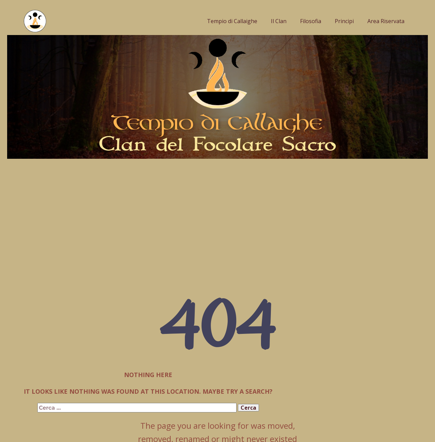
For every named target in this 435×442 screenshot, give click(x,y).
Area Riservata (385, 21)
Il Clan (278, 21)
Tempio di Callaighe (232, 21)
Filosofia (310, 21)
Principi (344, 21)
